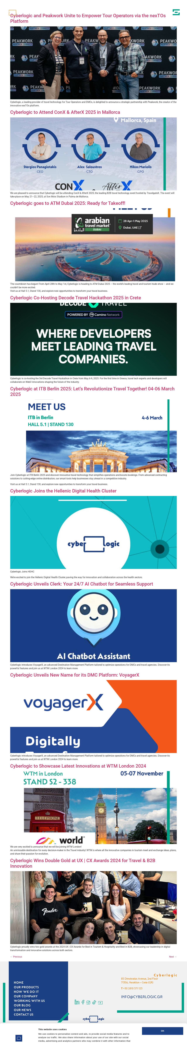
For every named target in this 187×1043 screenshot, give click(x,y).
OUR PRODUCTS (26, 987)
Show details (153, 1037)
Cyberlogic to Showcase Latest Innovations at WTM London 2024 (78, 766)
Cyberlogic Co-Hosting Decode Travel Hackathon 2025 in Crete (75, 298)
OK (162, 1012)
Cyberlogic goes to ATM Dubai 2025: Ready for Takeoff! (67, 203)
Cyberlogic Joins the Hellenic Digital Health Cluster (63, 491)
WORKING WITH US (29, 1001)
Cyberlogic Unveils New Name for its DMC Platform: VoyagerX (74, 675)
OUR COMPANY (26, 996)
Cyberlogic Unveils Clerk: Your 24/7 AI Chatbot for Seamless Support (81, 584)
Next (173, 956)
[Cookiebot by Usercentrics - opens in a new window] (19, 1037)
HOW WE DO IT (26, 992)
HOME (19, 983)
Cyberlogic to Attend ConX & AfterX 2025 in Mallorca (65, 112)
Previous (16, 956)
